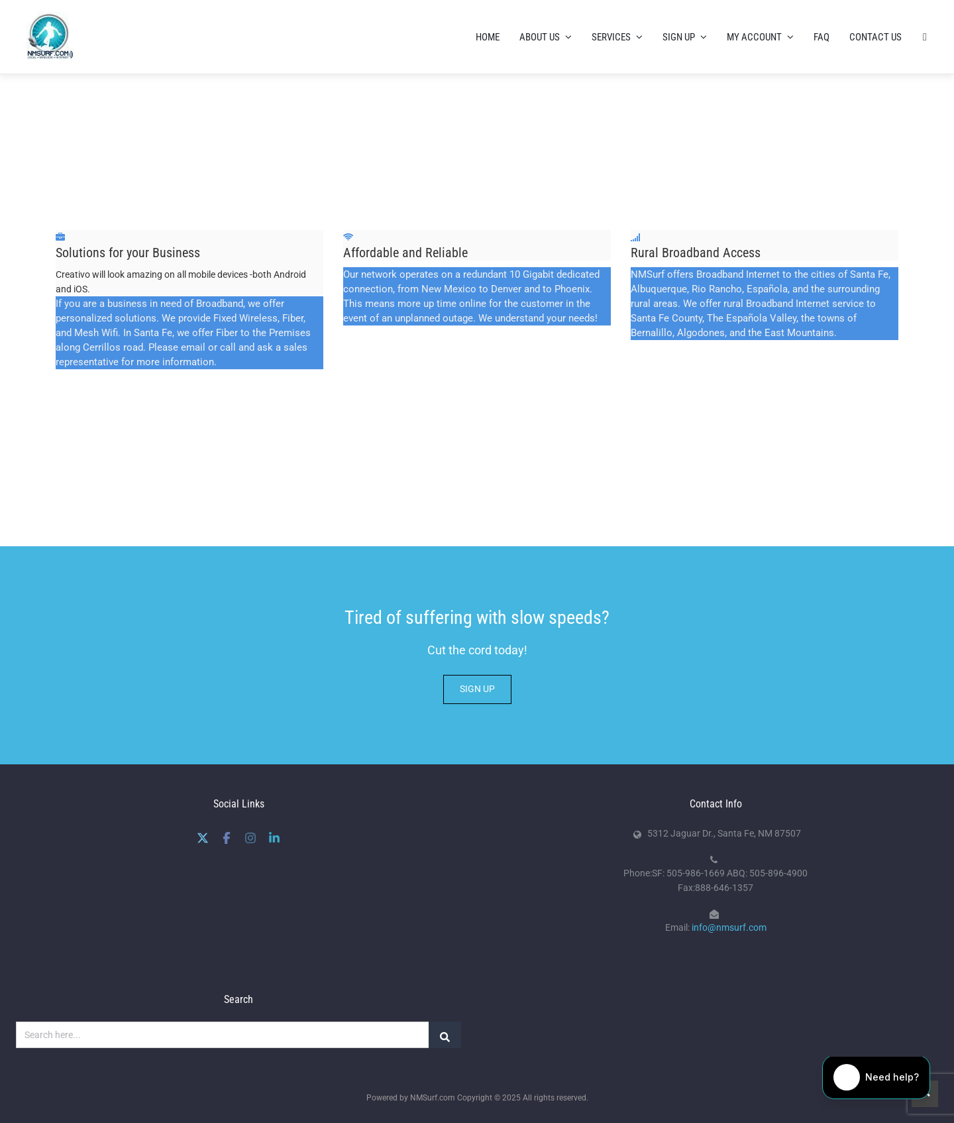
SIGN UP (477, 688)
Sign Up (684, 36)
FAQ (821, 36)
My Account (760, 36)
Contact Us (875, 36)
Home (488, 36)
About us (545, 36)
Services (617, 36)
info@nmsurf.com (729, 926)
